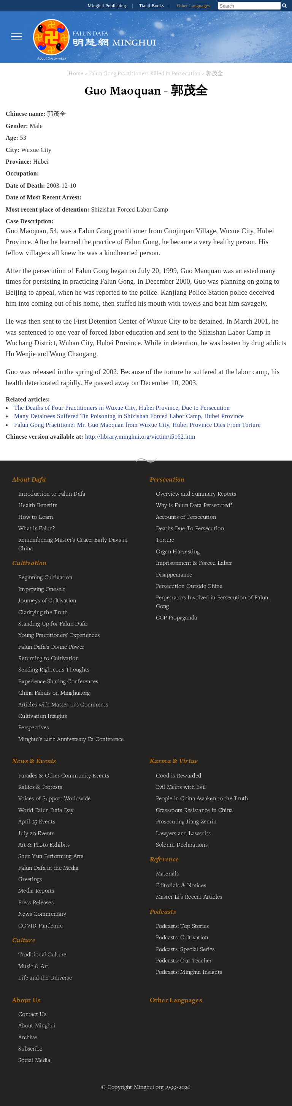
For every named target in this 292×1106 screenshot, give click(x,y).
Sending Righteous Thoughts (54, 669)
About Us (26, 999)
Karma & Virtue (174, 760)
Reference (164, 859)
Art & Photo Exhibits (44, 844)
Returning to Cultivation (48, 658)
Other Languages (193, 5)
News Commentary (42, 913)
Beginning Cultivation (45, 577)
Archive (27, 1037)
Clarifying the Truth (43, 612)
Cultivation (29, 562)
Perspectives (33, 727)
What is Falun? (36, 528)
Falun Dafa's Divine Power (51, 646)
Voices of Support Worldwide (54, 798)
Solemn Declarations (182, 844)
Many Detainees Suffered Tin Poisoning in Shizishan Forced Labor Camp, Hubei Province (129, 416)
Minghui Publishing (107, 5)
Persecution (167, 479)
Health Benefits (37, 505)
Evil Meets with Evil (181, 786)
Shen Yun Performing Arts (50, 856)
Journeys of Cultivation (47, 600)
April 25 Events (36, 821)
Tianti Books (152, 5)
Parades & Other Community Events (63, 775)
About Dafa (29, 479)
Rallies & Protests (40, 786)
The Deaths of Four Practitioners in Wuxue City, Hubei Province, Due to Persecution (122, 407)
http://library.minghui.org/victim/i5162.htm (140, 436)
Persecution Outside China (189, 585)
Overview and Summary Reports (196, 493)
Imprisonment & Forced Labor (194, 562)
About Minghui (37, 1025)
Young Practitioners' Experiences (59, 634)
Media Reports (36, 890)
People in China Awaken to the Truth (202, 798)
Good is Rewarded (179, 775)
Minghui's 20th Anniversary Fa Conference (71, 739)
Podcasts (163, 911)
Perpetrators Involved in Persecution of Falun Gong (212, 601)
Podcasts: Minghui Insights (189, 971)
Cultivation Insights (42, 715)
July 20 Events (36, 833)
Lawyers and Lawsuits (183, 833)
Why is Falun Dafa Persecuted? (194, 505)
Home (75, 73)
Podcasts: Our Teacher (184, 960)
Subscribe (30, 1048)
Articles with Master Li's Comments (63, 704)
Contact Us (32, 1014)
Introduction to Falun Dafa (52, 493)
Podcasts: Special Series (185, 949)
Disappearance (174, 574)
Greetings (30, 879)
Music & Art (33, 966)
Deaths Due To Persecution (190, 528)
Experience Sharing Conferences (58, 681)
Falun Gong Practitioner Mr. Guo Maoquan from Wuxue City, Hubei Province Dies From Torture (137, 425)
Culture (23, 940)
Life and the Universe (45, 977)
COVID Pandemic (40, 925)
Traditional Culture (42, 954)
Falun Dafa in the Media (48, 867)
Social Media (34, 1059)
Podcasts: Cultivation (182, 937)
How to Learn (35, 516)
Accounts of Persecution (186, 516)
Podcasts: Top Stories (182, 925)
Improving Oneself (41, 588)
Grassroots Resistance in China (194, 810)
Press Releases (36, 902)
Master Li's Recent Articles (189, 896)
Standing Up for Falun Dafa (52, 623)
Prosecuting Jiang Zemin (186, 821)
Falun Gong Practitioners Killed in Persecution (145, 73)
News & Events (34, 760)
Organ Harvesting (178, 551)
